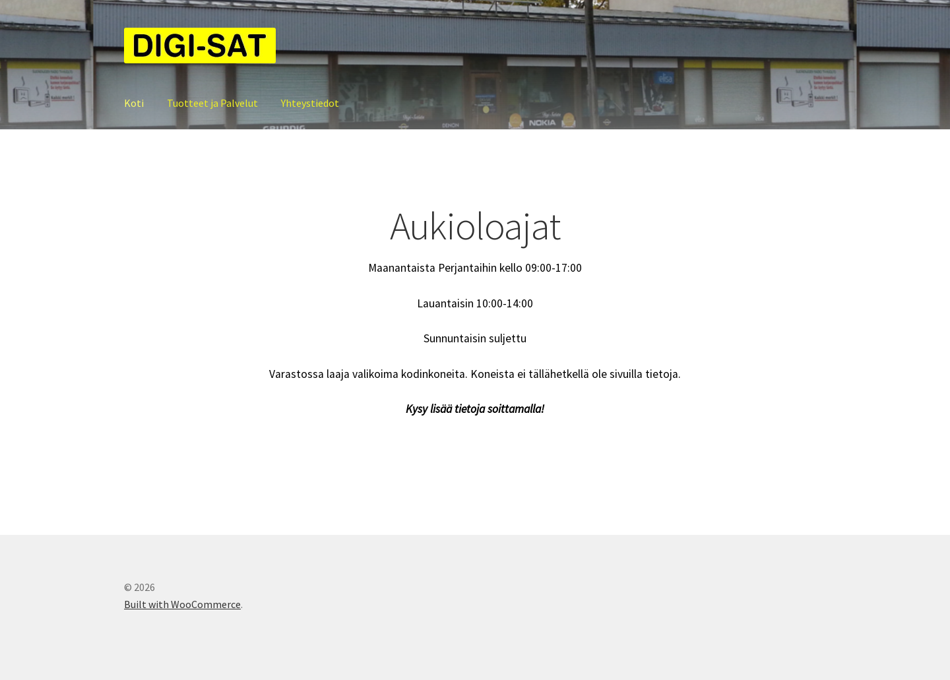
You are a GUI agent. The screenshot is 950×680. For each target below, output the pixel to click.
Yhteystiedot (310, 102)
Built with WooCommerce (182, 604)
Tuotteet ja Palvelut (212, 102)
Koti (134, 102)
